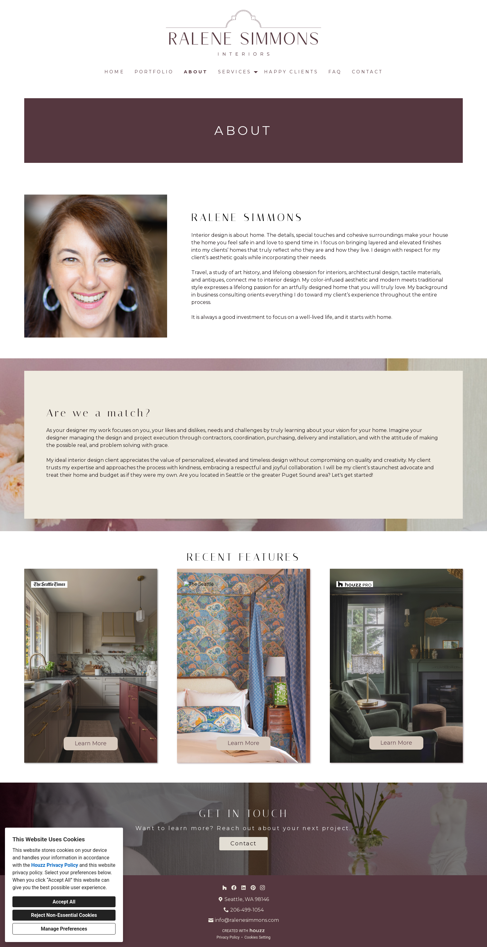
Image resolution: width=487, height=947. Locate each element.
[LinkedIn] (243, 887)
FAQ (335, 72)
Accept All (63, 902)
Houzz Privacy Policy (54, 865)
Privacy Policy (227, 937)
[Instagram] (262, 887)
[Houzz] (224, 887)
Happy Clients (291, 72)
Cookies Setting (257, 937)
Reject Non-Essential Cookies (64, 915)
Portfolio (154, 72)
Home (114, 72)
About (196, 72)
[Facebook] (234, 887)
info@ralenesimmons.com (247, 920)
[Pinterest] (253, 887)
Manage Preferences (64, 929)
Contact (367, 72)
